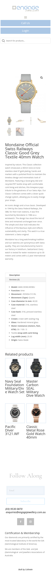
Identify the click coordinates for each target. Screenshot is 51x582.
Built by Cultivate (25, 569)
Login (25, 30)
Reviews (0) (14, 279)
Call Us (25, 23)
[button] (41, 77)
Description (14, 275)
